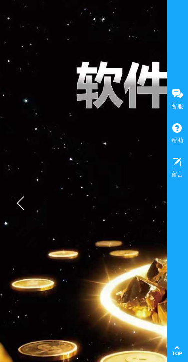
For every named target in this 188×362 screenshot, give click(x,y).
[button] (21, 203)
